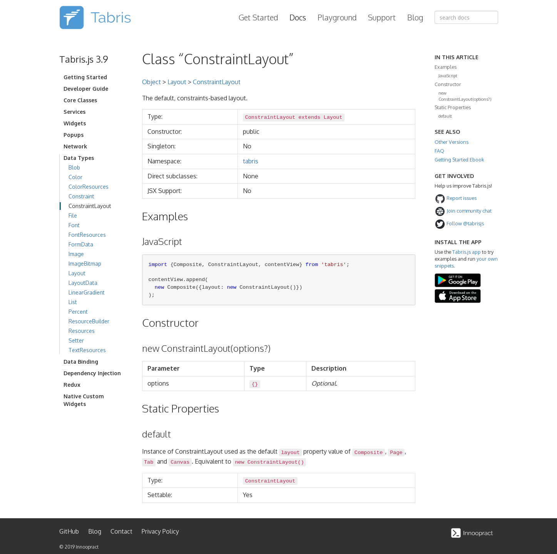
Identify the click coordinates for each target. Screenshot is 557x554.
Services (74, 111)
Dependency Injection (92, 373)
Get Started (258, 17)
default (445, 116)
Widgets (75, 123)
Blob (74, 167)
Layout (77, 273)
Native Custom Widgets (84, 400)
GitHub (69, 531)
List (73, 302)
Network (75, 146)
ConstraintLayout (90, 206)
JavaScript (447, 75)
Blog (415, 17)
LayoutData (83, 282)
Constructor (448, 84)
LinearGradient (87, 292)
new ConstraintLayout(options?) (465, 96)
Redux (72, 384)
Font (74, 225)
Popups (74, 134)
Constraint (81, 196)
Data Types (79, 158)
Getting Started (85, 77)
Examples (446, 67)
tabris (250, 161)
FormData (81, 244)
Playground (337, 17)
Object (151, 82)
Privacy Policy (160, 531)
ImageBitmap (85, 263)
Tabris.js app (466, 252)
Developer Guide (86, 88)
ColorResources (89, 186)
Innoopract (87, 547)
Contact (121, 531)
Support (382, 17)
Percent (78, 311)
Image (76, 254)
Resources (82, 331)
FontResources (87, 234)
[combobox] (466, 17)
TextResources (87, 350)
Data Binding (81, 361)
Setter (76, 340)
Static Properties (453, 107)
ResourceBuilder (89, 321)
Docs (297, 17)
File (73, 215)
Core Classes (80, 100)
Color (75, 177)
